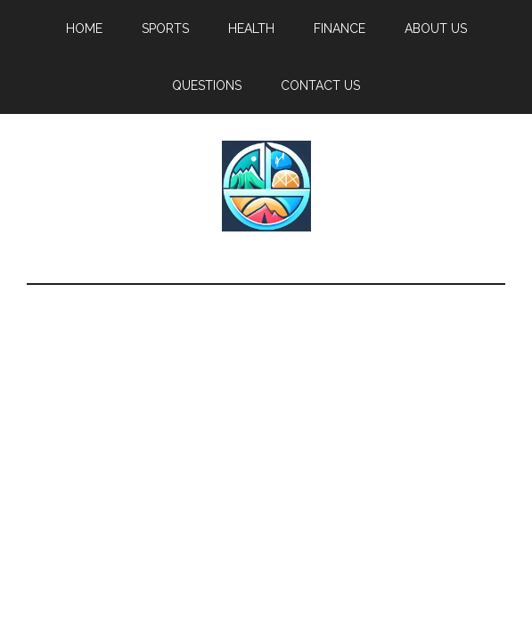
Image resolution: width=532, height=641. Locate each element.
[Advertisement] (266, 418)
